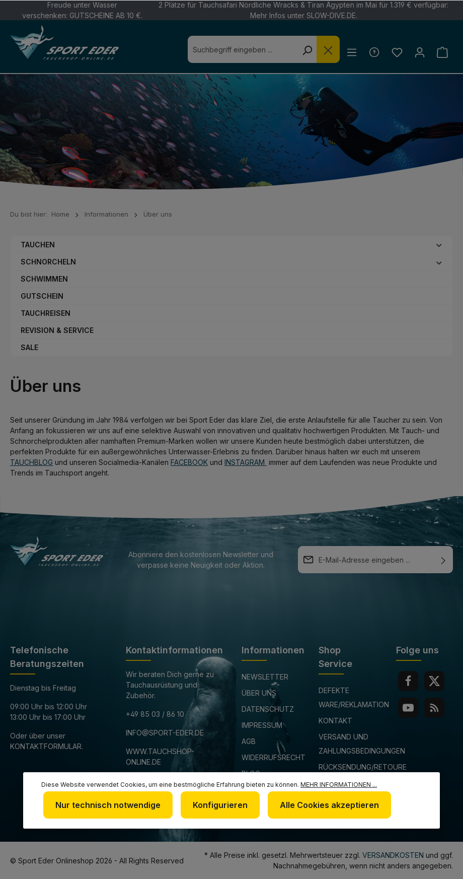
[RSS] (434, 708)
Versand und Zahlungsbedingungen (362, 743)
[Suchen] (303, 49)
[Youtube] (408, 708)
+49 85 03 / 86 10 (155, 714)
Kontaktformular (46, 746)
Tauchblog (31, 462)
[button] (439, 244)
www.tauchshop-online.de (160, 756)
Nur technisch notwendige (108, 805)
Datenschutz (268, 709)
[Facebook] (408, 681)
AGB (249, 741)
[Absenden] (443, 559)
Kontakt (335, 720)
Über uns (259, 693)
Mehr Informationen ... (338, 784)
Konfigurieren (220, 805)
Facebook (189, 462)
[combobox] (239, 49)
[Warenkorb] (442, 52)
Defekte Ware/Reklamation (354, 697)
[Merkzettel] (395, 52)
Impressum (262, 725)
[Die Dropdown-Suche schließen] (324, 49)
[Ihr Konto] (418, 52)
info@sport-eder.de (165, 732)
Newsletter (265, 676)
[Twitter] (434, 681)
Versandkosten (393, 855)
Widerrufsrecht (273, 757)
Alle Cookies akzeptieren (329, 805)
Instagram (245, 462)
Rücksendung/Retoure (363, 767)
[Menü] (349, 52)
